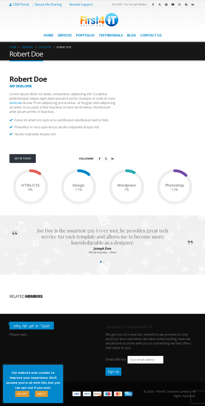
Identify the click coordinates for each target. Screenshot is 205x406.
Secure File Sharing (47, 4)
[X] (159, 4)
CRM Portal (19, 4)
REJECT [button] (41, 394)
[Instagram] (179, 4)
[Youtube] (173, 4)
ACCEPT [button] (22, 394)
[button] (100, 262)
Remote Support (79, 4)
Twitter (106, 158)
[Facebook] (153, 4)
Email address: (116, 359)
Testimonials (111, 35)
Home (48, 35)
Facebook (99, 158)
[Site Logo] (99, 19)
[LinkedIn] (192, 4)
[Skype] (186, 4)
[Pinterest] (166, 4)
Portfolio (85, 35)
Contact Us (151, 35)
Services (65, 35)
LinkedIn (112, 158)
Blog (131, 35)
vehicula (15, 103)
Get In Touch (22, 158)
